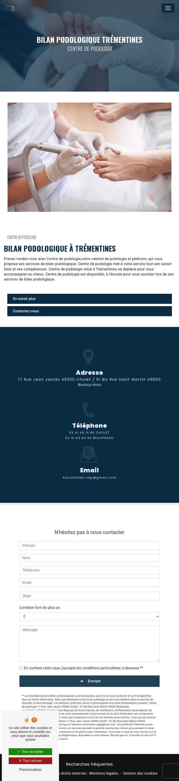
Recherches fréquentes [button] (89, 764)
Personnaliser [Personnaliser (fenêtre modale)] (30, 770)
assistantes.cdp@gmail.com (90, 471)
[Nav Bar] (168, 8)
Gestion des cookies (140, 773)
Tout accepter (30, 752)
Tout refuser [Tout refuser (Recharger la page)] (30, 761)
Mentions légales (103, 773)
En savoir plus (24, 299)
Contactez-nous (26, 311)
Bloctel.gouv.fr (119, 728)
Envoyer (94, 674)
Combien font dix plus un (39, 601)
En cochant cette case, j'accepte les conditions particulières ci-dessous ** (83, 661)
